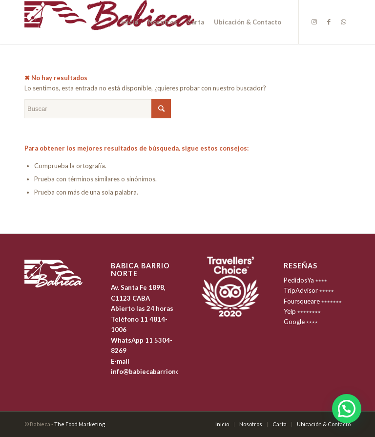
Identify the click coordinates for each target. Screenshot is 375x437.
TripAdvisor (301, 290)
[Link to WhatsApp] (343, 21)
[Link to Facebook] (328, 21)
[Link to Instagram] (314, 21)
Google (294, 322)
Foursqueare (302, 301)
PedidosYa (299, 280)
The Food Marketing (79, 424)
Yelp (290, 311)
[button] (346, 408)
